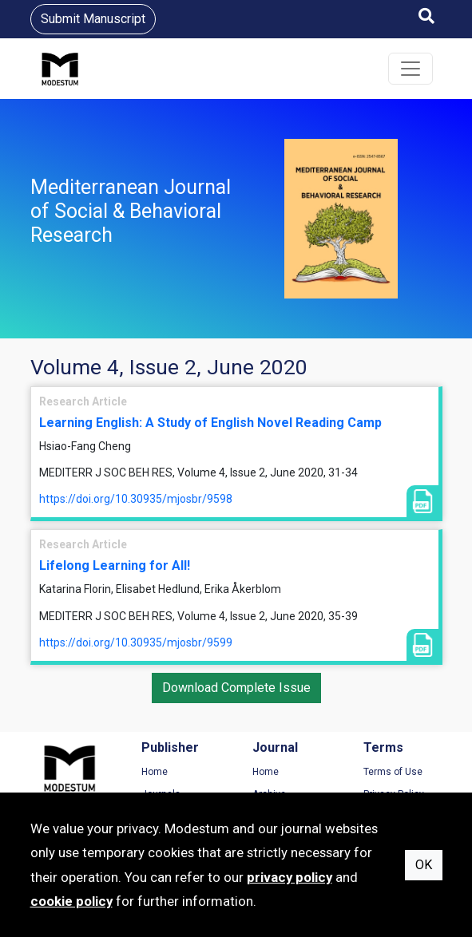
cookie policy (71, 901)
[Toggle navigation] (410, 69)
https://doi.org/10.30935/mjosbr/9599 (135, 642)
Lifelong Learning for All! (114, 565)
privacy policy (289, 877)
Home (154, 771)
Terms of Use (392, 771)
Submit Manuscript (93, 18)
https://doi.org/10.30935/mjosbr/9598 (135, 498)
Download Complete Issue (236, 687)
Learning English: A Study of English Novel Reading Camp (210, 422)
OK (423, 864)
